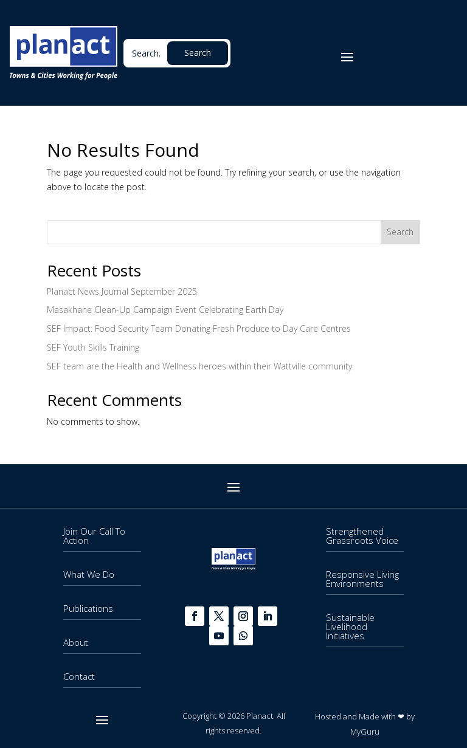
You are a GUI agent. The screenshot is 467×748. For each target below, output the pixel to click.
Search (400, 232)
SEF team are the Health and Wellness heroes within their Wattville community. (200, 366)
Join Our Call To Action (94, 535)
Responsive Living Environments (362, 578)
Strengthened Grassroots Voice (362, 535)
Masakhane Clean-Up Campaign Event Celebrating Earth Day (165, 309)
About (75, 642)
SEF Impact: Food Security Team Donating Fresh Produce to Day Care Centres (199, 328)
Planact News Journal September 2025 (122, 291)
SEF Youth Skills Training (93, 347)
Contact (79, 676)
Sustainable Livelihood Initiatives (350, 626)
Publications (88, 608)
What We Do (88, 574)
